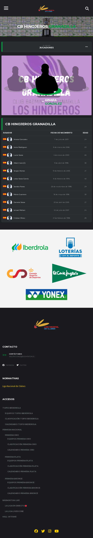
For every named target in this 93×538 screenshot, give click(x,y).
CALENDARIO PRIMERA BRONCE (22, 493)
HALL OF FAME (9, 517)
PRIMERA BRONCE (14, 479)
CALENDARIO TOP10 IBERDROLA (20, 424)
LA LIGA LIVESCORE (14, 511)
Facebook (8, 365)
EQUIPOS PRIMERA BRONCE (21, 482)
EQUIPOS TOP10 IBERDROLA (19, 413)
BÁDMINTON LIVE (11, 500)
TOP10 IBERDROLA (11, 408)
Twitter (21, 365)
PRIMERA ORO (12, 435)
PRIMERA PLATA (13, 457)
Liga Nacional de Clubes (13, 386)
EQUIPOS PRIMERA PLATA (20, 461)
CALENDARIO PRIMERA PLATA (21, 471)
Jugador (7, 133)
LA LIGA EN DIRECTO (16, 506)
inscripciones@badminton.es (21, 356)
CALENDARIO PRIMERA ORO (20, 450)
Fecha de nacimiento (61, 133)
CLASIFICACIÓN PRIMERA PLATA (22, 466)
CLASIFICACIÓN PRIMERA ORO (21, 444)
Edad (85, 133)
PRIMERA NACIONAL (12, 430)
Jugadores (46, 47)
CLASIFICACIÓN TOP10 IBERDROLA (21, 419)
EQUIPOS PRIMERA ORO (19, 439)
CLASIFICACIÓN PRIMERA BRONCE (23, 488)
